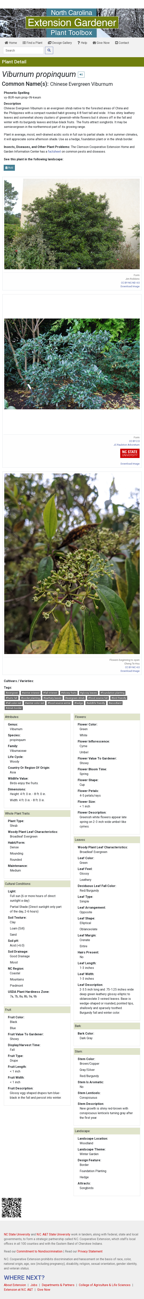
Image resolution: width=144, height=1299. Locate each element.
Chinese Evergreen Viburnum (81, 84)
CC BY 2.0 (134, 441)
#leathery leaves (52, 698)
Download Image (130, 286)
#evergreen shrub (75, 698)
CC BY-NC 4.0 (132, 667)
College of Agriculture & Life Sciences (104, 1285)
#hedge (78, 703)
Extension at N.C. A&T (18, 1289)
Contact (122, 43)
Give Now (101, 43)
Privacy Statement (90, 1251)
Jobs (33, 1285)
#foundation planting (112, 692)
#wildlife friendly (95, 703)
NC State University (17, 1234)
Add (9, 167)
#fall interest (50, 692)
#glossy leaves (88, 692)
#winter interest (31, 692)
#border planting (30, 698)
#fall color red (13, 703)
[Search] (23, 50)
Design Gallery (60, 43)
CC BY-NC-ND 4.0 (130, 282)
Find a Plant (32, 43)
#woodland (115, 703)
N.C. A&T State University (53, 1234)
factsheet (54, 151)
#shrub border (14, 708)
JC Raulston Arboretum (127, 444)
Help (82, 43)
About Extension (15, 1285)
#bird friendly (118, 698)
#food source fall (98, 698)
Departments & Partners (58, 1285)
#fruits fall (11, 698)
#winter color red (34, 703)
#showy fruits (69, 692)
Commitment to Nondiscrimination (39, 1251)
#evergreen (12, 692)
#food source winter (59, 703)
